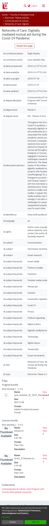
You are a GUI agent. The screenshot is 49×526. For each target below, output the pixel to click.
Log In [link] (34, 5)
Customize (6, 517)
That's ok (35, 522)
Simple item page (24, 46)
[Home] (5, 6)
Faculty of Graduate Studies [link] (23, 14)
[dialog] (24, 515)
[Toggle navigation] (43, 5)
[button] (25, 5)
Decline (13, 522)
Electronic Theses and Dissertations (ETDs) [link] (17, 18)
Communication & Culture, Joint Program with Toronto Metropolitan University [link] (17, 21)
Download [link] (45, 395)
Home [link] (5, 14)
